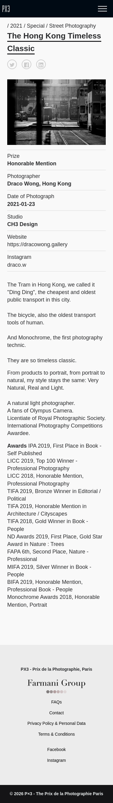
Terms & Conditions (56, 734)
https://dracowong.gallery (37, 244)
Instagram (56, 760)
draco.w (16, 265)
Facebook (56, 749)
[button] (12, 64)
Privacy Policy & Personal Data (56, 723)
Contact (56, 712)
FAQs (56, 702)
